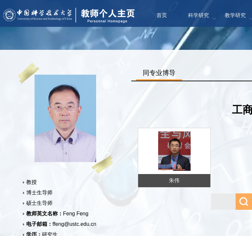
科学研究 (198, 15)
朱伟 (174, 180)
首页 (162, 15)
